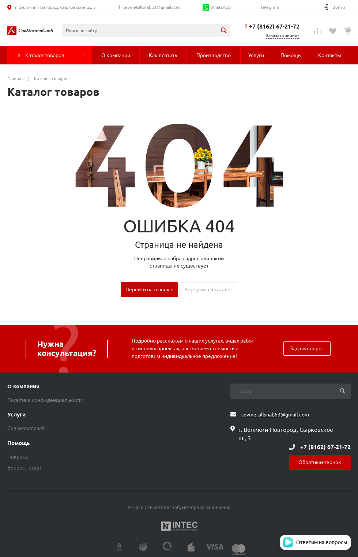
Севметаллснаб (26, 428)
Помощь (18, 443)
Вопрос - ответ (24, 468)
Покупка (17, 457)
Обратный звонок (319, 462)
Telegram (269, 7)
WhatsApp (217, 7)
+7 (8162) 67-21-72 (274, 26)
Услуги (16, 415)
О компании (23, 386)
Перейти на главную (149, 289)
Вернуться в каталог (208, 289)
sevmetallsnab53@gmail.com (152, 7)
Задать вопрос (307, 348)
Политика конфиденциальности (45, 400)
